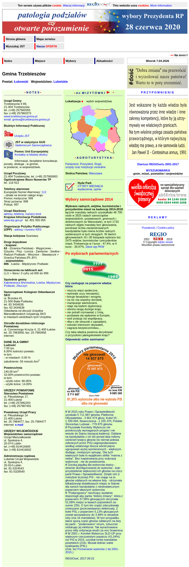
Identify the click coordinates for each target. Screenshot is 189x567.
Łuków (40, 282)
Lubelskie (60, 82)
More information (161, 5)
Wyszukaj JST (15, 46)
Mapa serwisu (45, 39)
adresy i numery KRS (27, 229)
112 (43, 192)
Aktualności (104, 60)
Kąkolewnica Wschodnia (19, 282)
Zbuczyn (21, 285)
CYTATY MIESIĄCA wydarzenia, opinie (89, 187)
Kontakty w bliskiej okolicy (31, 154)
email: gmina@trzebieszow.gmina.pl (27, 119)
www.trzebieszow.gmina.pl (20, 116)
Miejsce (40, 60)
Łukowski (21, 82)
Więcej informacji (74, 5)
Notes (8, 60)
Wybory (71, 60)
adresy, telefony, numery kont (22, 213)
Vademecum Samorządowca (33, 145)
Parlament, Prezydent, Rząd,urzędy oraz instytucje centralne (85, 165)
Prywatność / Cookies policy (158, 227)
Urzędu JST (16, 135)
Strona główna (16, 39)
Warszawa (95, 173)
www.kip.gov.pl (13, 220)
